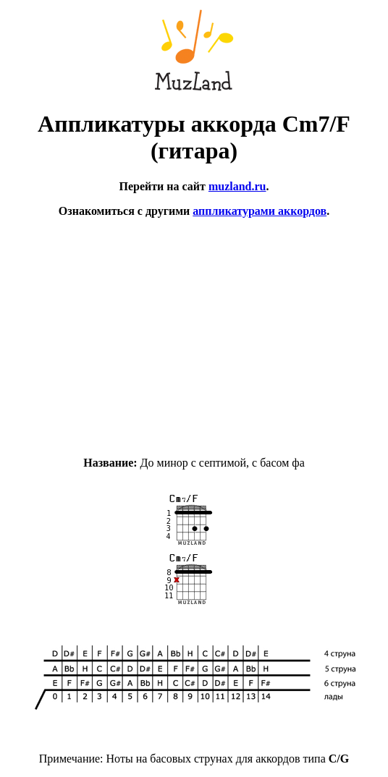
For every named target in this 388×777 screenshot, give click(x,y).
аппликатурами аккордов (259, 211)
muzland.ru (237, 186)
